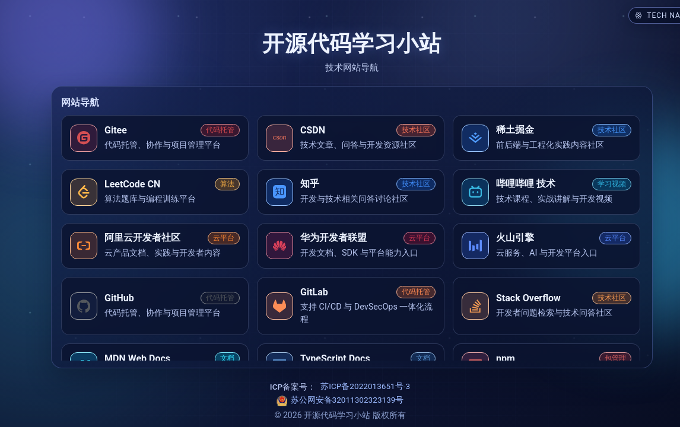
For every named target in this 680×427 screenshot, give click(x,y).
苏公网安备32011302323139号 (347, 399)
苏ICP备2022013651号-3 (365, 386)
